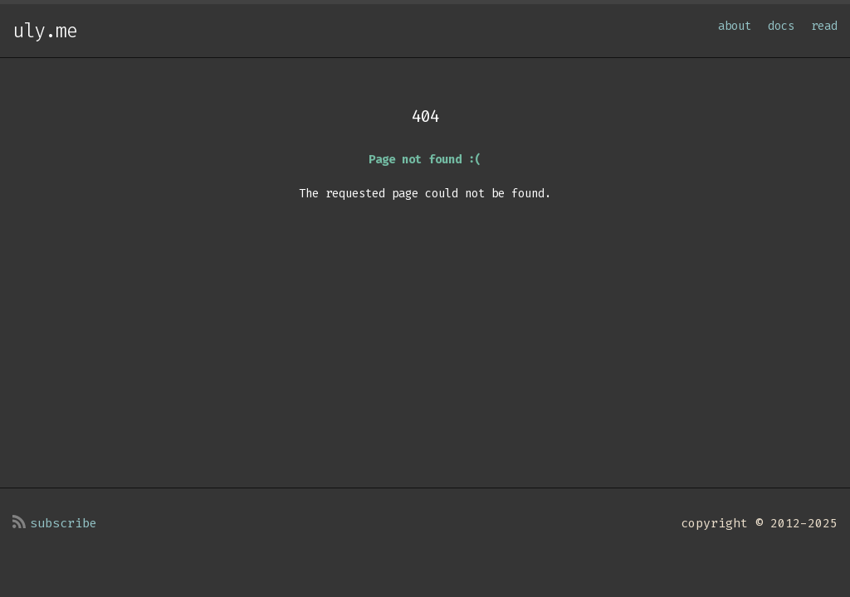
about (734, 26)
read (824, 26)
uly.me (44, 30)
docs (781, 26)
